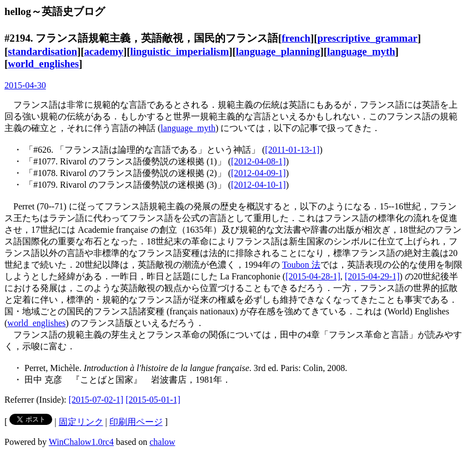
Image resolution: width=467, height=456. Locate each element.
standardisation (42, 51)
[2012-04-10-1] (258, 184)
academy (103, 51)
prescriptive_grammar (367, 38)
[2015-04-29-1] (372, 276)
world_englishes (43, 63)
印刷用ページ (136, 422)
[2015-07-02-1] (96, 399)
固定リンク (81, 422)
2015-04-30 (25, 85)
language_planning (278, 51)
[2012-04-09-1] (258, 173)
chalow (162, 442)
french (296, 38)
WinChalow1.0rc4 (81, 442)
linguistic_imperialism (179, 51)
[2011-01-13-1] (292, 149)
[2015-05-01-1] (152, 399)
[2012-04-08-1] (258, 161)
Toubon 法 (301, 264)
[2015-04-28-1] (312, 276)
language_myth (361, 51)
